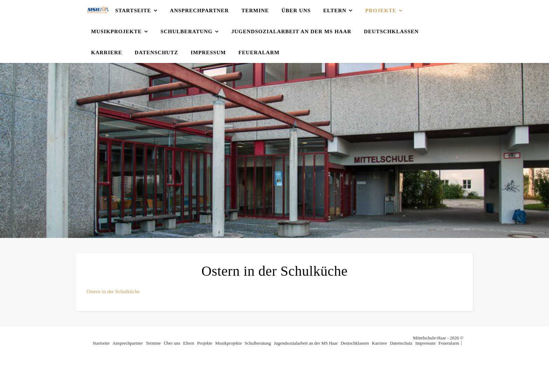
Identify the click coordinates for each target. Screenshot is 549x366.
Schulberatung (186, 31)
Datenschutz (156, 52)
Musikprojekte (116, 31)
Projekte (380, 10)
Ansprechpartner (199, 10)
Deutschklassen (391, 31)
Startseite (133, 10)
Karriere (106, 52)
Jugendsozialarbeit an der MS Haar (291, 31)
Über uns (296, 10)
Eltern (334, 10)
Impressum (208, 52)
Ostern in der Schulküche (113, 291)
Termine (255, 10)
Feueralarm (259, 52)
